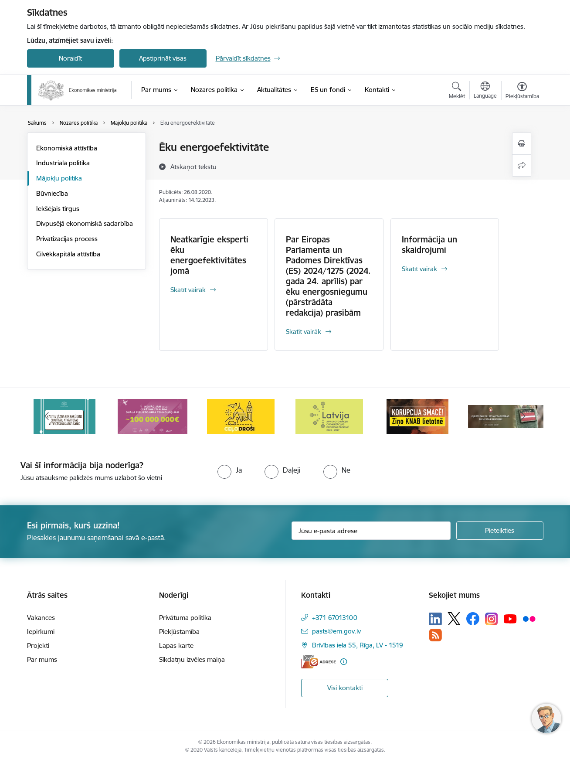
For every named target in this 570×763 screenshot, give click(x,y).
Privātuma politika (185, 617)
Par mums (42, 659)
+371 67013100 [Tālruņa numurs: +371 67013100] (334, 617)
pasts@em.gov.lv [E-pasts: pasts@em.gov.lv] (336, 631)
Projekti (38, 645)
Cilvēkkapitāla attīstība (68, 254)
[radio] (229, 470)
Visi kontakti (345, 688)
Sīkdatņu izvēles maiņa (192, 659)
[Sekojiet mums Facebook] (472, 618)
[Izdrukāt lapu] (521, 143)
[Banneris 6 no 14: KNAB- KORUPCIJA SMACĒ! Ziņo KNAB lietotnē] (417, 416)
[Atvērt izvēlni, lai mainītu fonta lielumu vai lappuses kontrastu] (522, 91)
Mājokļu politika (59, 178)
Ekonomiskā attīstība (66, 148)
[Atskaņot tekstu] (193, 166)
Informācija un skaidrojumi (429, 244)
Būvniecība (52, 193)
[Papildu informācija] (343, 661)
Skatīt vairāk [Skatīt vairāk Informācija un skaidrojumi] (419, 269)
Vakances (41, 617)
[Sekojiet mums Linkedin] (435, 619)
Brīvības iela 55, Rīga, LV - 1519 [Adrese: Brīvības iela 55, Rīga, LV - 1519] (357, 645)
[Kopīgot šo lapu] (521, 165)
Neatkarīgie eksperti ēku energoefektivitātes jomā (209, 255)
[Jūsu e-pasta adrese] (371, 530)
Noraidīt (70, 58)
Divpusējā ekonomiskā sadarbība (84, 223)
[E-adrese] (318, 661)
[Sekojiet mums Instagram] (491, 619)
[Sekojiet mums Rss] (435, 635)
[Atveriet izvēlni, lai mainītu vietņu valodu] (485, 91)
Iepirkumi (40, 631)
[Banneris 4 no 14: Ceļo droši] (241, 416)
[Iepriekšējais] (47, 416)
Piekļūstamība (179, 631)
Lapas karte (176, 645)
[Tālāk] (523, 416)
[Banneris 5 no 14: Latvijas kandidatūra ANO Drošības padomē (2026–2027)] (329, 416)
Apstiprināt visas (163, 58)
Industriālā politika (63, 163)
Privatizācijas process (67, 239)
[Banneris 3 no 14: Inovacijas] (152, 416)
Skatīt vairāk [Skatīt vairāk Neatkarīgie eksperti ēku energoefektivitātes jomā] (188, 290)
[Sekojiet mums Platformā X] (454, 618)
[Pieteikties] (499, 530)
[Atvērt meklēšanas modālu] (456, 91)
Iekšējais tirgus (57, 208)
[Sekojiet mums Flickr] (529, 618)
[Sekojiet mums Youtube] (510, 618)
